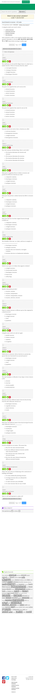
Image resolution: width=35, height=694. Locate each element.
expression (26, 584)
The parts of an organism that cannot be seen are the (14, 107)
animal (28, 575)
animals (4, 577)
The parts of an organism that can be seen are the (14, 86)
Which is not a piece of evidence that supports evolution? (16, 265)
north (12, 593)
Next (24, 44)
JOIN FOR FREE (25, 1)
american (12, 575)
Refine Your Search (24, 24)
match (16, 591)
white (24, 611)
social (18, 604)
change (6, 579)
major (12, 591)
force (4, 586)
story (13, 606)
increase (13, 588)
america (6, 575)
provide (3, 600)
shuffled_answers (9, 604)
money (25, 590)
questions (18, 599)
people (6, 594)
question (8, 600)
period (12, 595)
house (30, 586)
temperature (16, 609)
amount (23, 575)
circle (25, 579)
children (22, 579)
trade (26, 609)
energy (11, 583)
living (9, 591)
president (15, 597)
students (20, 607)
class (28, 579)
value (10, 611)
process (25, 597)
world (29, 611)
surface (31, 607)
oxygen (25, 593)
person (18, 594)
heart (27, 586)
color (31, 579)
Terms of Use (13, 678)
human (4, 589)
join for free (20, 17)
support (27, 607)
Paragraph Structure (10, 31)
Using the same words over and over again (12, 332)
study (24, 607)
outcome (22, 593)
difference (29, 581)
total (24, 609)
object (16, 593)
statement (8, 607)
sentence (16, 602)
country (10, 581)
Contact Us (13, 691)
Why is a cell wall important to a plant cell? (12, 496)
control (4, 581)
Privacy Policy (14, 676)
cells (23, 577)
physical (24, 595)
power (8, 597)
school (5, 602)
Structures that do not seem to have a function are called (15, 128)
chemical (17, 579)
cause (19, 577)
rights (25, 600)
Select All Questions (8, 51)
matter (20, 591)
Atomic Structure (9, 29)
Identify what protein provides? (9, 289)
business (16, 577)
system (6, 608)
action (3, 575)
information (20, 588)
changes (12, 579)
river (28, 600)
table (12, 609)
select (9, 602)
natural (9, 593)
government (18, 586)
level (31, 588)
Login (12, 17)
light (3, 591)
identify (8, 589)
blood (12, 577)
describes (21, 581)
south (25, 604)
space (29, 604)
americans (19, 575)
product (31, 597)
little (6, 591)
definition (16, 581)
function (8, 586)
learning (28, 589)
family (30, 584)
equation (21, 584)
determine (26, 581)
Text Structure (8, 35)
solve (22, 604)
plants (4, 597)
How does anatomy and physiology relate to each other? (15, 150)
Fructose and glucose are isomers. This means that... (14, 445)
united (5, 611)
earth (4, 583)
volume (14, 611)
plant (28, 595)
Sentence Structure (10, 33)
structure (16, 606)
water (19, 611)
